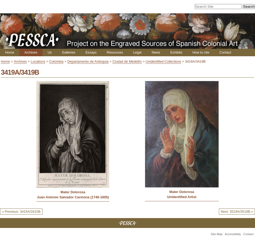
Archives (30, 52)
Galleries (68, 52)
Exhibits (176, 52)
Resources (115, 52)
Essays (91, 52)
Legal (137, 52)
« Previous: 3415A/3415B (21, 212)
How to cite (200, 52)
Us (50, 52)
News (156, 52)
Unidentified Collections (163, 61)
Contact (225, 52)
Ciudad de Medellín (127, 61)
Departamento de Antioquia (88, 61)
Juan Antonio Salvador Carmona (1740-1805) (73, 197)
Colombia (56, 61)
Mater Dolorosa (73, 192)
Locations (38, 61)
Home (9, 52)
